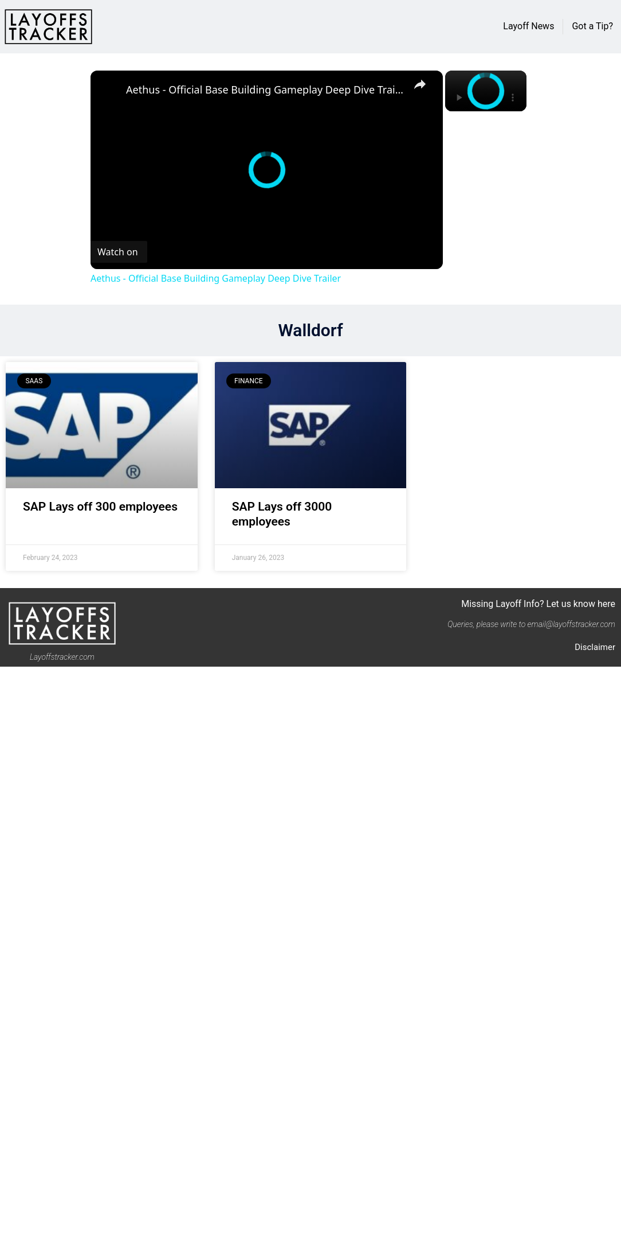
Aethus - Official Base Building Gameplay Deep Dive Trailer (265, 89)
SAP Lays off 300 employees (100, 506)
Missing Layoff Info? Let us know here (538, 603)
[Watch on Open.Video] (119, 252)
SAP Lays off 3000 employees (282, 514)
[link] (108, 88)
